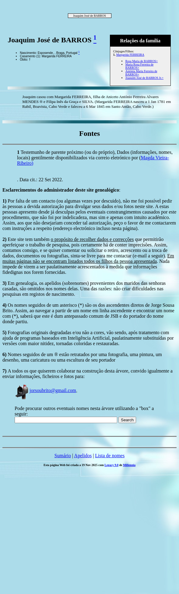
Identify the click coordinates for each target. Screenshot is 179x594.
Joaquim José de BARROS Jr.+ (144, 78)
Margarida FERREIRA (130, 54)
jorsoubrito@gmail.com (45, 390)
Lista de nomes (110, 455)
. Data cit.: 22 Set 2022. (40, 179)
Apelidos (83, 455)
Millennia (129, 465)
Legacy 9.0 (111, 465)
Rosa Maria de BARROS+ (141, 61)
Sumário (62, 455)
